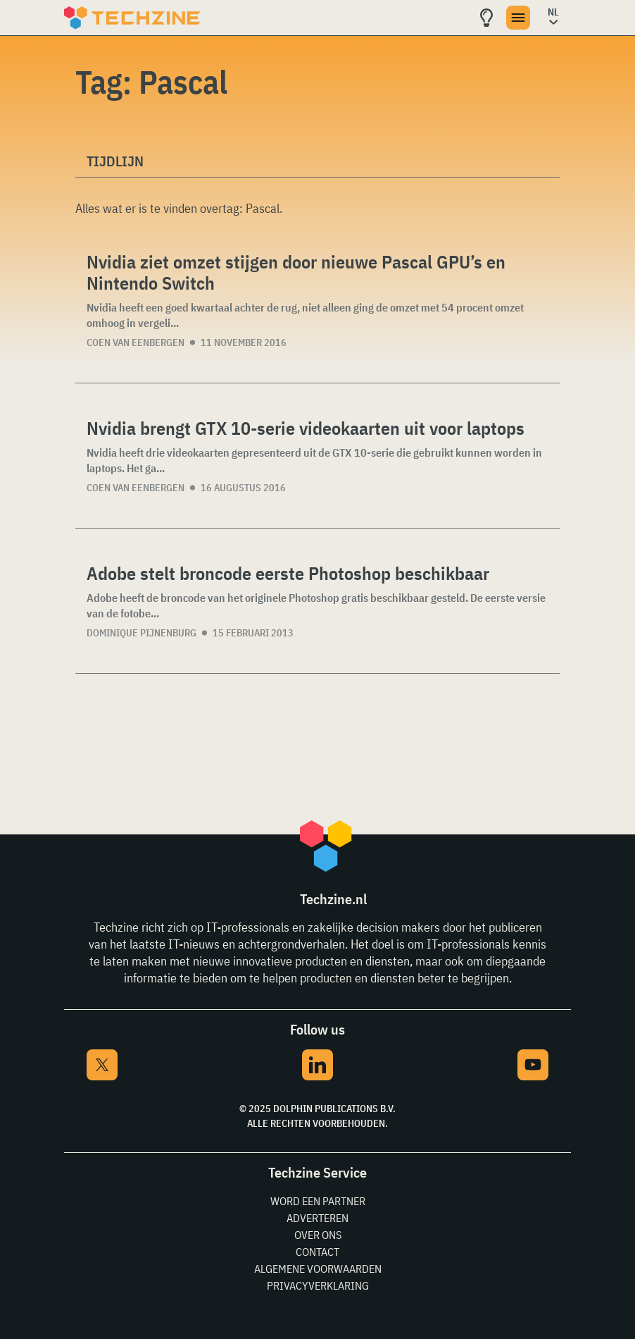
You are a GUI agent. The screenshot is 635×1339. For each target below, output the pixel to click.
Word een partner (317, 1201)
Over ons (317, 1235)
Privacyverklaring (318, 1285)
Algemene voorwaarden (318, 1268)
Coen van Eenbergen (135, 342)
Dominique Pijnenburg (141, 633)
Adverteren (317, 1218)
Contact (317, 1252)
